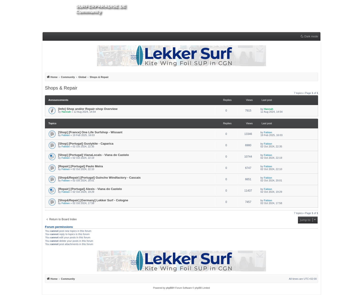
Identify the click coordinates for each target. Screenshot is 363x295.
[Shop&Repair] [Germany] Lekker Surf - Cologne (93, 200)
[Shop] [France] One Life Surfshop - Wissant (90, 132)
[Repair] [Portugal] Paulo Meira (80, 166)
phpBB (169, 288)
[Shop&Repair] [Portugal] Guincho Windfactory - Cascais (99, 177)
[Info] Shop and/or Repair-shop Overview (87, 109)
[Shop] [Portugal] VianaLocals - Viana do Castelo (93, 155)
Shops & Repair (61, 88)
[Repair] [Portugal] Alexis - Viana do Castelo (90, 189)
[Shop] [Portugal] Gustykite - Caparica (85, 143)
